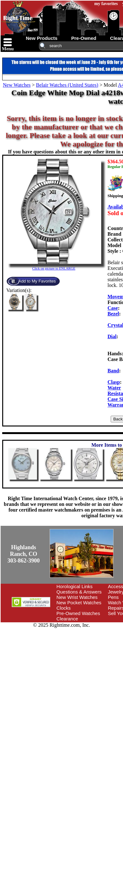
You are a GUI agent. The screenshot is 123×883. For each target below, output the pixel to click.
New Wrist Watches (77, 597)
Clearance (67, 618)
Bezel (113, 313)
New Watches (17, 85)
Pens (113, 597)
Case (113, 308)
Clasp (114, 382)
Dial (112, 336)
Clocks (64, 608)
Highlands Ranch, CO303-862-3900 (24, 554)
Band (113, 370)
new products (42, 38)
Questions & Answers (79, 591)
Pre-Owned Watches (78, 613)
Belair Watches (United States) (67, 85)
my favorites (106, 3)
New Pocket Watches (79, 602)
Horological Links (75, 586)
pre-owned (83, 38)
